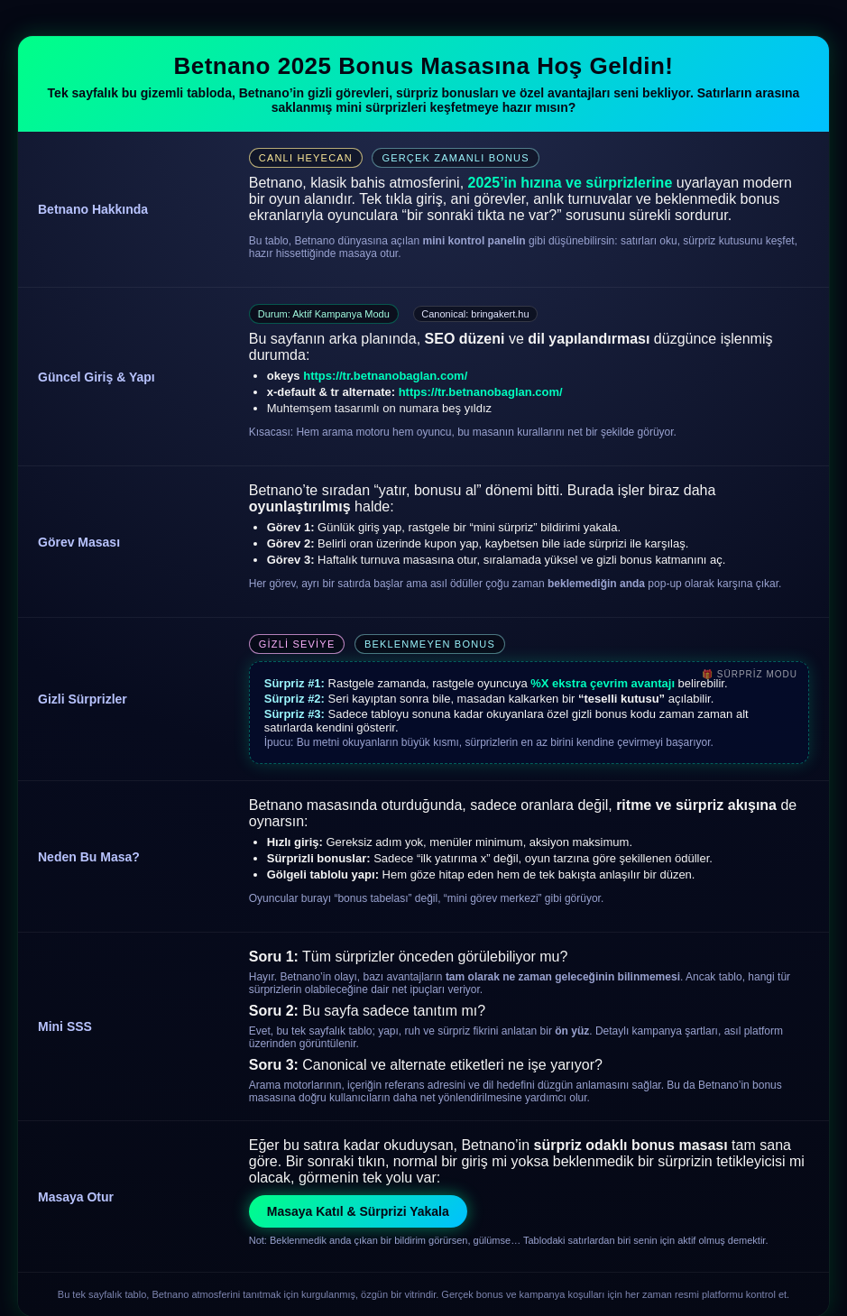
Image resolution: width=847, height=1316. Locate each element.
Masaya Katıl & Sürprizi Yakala (358, 1211)
